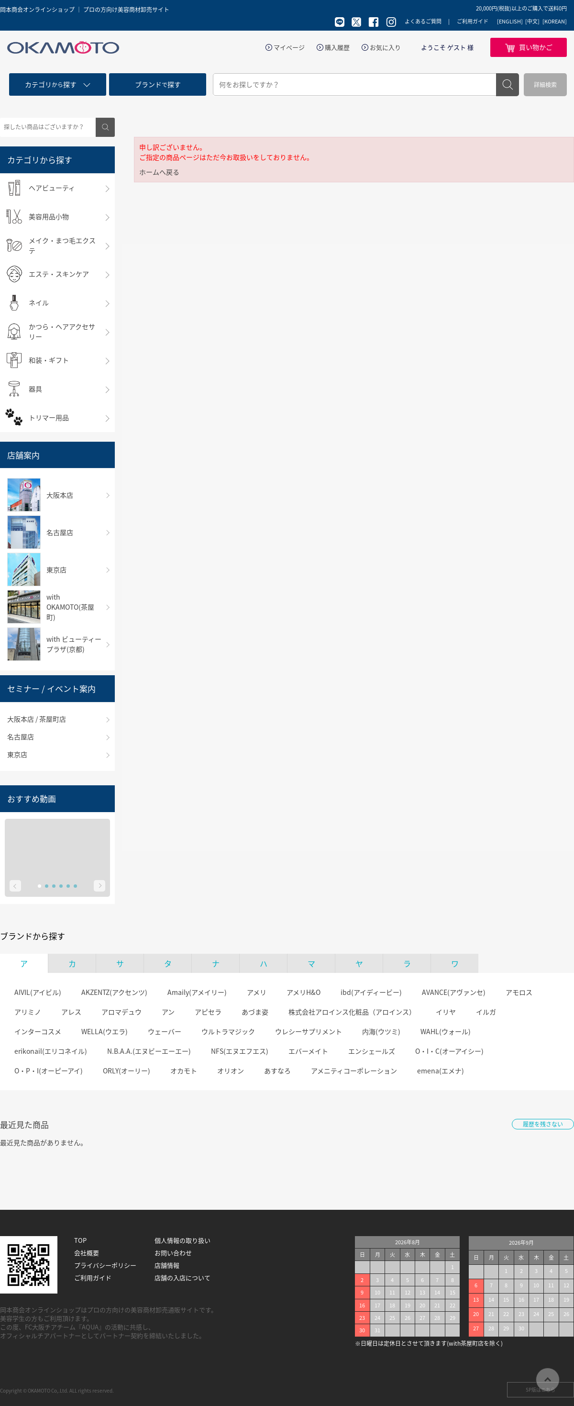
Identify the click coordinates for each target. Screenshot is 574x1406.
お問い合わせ (173, 1253)
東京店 (17, 754)
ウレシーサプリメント (308, 1031)
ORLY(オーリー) (126, 1070)
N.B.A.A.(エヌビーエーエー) (149, 1051)
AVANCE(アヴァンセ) (454, 992)
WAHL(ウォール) (445, 1031)
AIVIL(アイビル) (37, 992)
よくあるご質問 (423, 21)
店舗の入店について (182, 1277)
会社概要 (86, 1253)
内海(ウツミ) (381, 1031)
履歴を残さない (543, 1124)
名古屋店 (20, 736)
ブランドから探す (32, 936)
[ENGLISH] (510, 21)
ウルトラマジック (228, 1031)
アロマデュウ (121, 1011)
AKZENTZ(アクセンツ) (114, 992)
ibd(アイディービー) (371, 992)
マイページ (289, 47)
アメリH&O (303, 992)
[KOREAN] (554, 21)
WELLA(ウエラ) (104, 1031)
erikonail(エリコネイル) (50, 1051)
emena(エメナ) (440, 1070)
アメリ (256, 992)
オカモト (183, 1070)
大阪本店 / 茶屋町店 (36, 719)
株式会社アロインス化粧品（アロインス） (352, 1011)
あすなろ (277, 1070)
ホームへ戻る (159, 172)
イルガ (486, 1011)
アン (168, 1011)
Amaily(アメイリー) (197, 992)
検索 (507, 84)
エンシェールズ (371, 1051)
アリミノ (27, 1011)
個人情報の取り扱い (182, 1240)
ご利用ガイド (472, 21)
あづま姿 (255, 1011)
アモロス (519, 992)
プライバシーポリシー (105, 1265)
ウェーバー (164, 1031)
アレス (71, 1011)
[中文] (532, 21)
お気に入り (385, 47)
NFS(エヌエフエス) (239, 1051)
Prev (15, 886)
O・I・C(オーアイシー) (449, 1051)
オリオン (230, 1070)
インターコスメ (37, 1031)
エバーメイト (308, 1051)
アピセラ (208, 1011)
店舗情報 (167, 1265)
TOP (80, 1240)
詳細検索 (545, 84)
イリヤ (446, 1011)
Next (99, 886)
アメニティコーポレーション (354, 1070)
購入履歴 (337, 47)
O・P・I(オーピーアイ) (48, 1070)
